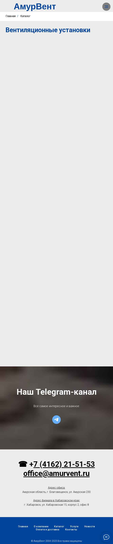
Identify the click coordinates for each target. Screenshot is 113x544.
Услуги (74, 526)
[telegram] (56, 419)
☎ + (25, 464)
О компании (41, 526)
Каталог (25, 16)
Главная (11, 16)
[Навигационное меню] (106, 6)
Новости (89, 526)
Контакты (71, 529)
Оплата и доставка (47, 529)
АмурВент (35, 6)
